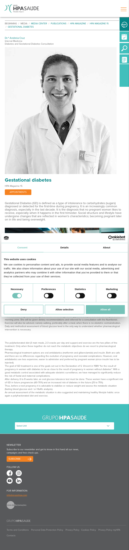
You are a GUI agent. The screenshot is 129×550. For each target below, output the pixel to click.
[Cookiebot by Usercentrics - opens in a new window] (110, 238)
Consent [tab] (22, 247)
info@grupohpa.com (17, 495)
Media (24, 23)
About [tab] (106, 247)
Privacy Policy (72, 530)
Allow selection (64, 309)
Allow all (105, 309)
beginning (11, 23)
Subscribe (14, 458)
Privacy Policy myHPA (109, 530)
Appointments (18, 192)
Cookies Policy (88, 530)
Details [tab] (64, 247)
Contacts (11, 535)
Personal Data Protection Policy (47, 530)
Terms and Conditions (18, 530)
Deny (24, 309)
